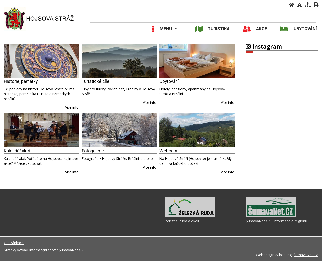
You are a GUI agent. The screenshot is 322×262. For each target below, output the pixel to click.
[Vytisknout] (316, 4)
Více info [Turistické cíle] (149, 102)
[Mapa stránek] (308, 4)
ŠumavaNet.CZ (306, 255)
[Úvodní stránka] (291, 4)
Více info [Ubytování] (227, 102)
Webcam (168, 150)
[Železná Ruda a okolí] (190, 216)
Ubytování (169, 81)
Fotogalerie (93, 150)
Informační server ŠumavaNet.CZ (56, 250)
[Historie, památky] (41, 61)
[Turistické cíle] (119, 61)
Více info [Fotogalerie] (149, 167)
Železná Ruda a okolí (182, 221)
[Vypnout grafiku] (299, 4)
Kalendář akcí (17, 150)
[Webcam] (197, 130)
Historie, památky (21, 81)
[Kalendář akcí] (41, 130)
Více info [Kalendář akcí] (72, 172)
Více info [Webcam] (227, 172)
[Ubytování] (197, 61)
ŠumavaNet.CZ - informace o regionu (276, 221)
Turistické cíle (95, 81)
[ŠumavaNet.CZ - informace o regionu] (271, 216)
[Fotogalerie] (119, 130)
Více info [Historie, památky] (72, 107)
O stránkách (14, 243)
